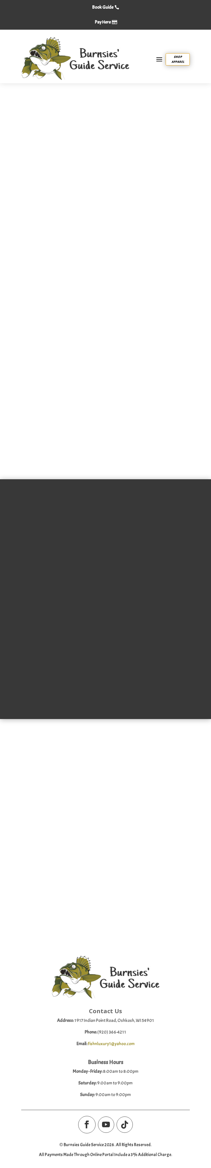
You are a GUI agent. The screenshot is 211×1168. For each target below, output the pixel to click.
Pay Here (103, 22)
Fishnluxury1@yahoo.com (111, 1045)
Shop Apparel (177, 59)
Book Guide (102, 7)
